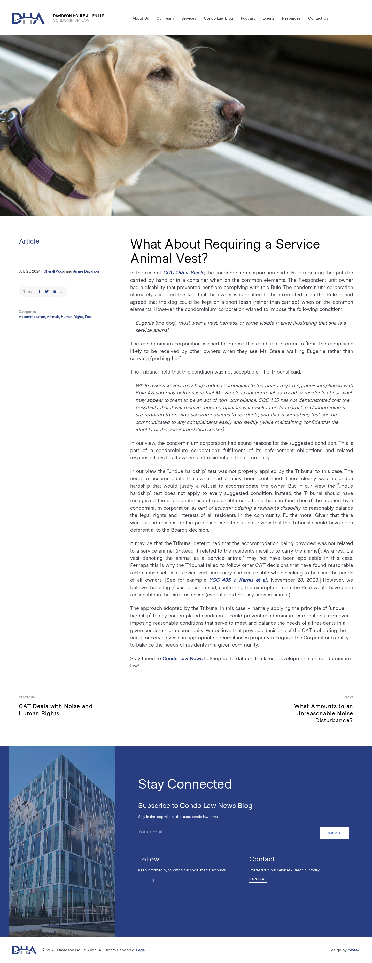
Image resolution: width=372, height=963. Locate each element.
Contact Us (318, 18)
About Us (140, 18)
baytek (354, 949)
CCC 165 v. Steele (183, 272)
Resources (291, 18)
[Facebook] (348, 18)
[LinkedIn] (357, 18)
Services (188, 18)
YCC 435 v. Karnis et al (237, 580)
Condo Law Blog (218, 18)
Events (268, 18)
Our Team (164, 18)
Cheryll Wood (54, 271)
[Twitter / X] (339, 18)
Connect (258, 878)
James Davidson (86, 271)
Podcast (248, 18)
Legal (141, 949)
